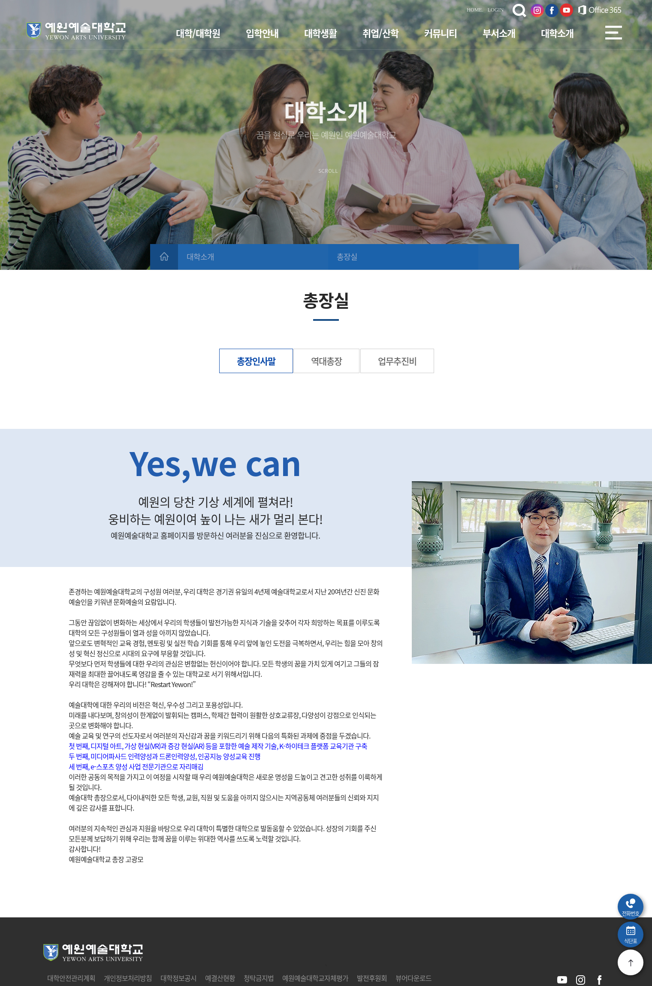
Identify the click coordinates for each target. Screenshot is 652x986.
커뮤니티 (440, 33)
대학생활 (320, 33)
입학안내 (262, 33)
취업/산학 (380, 33)
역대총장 (326, 361)
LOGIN (496, 10)
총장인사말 (256, 361)
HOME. (475, 10)
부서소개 (499, 33)
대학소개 (557, 33)
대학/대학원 (198, 33)
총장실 (347, 256)
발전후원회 (372, 978)
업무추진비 (397, 361)
